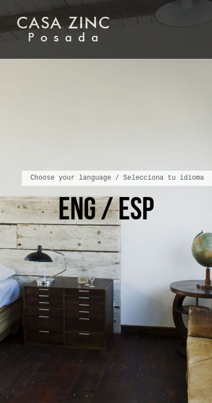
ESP (136, 208)
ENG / (88, 208)
